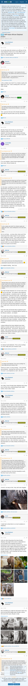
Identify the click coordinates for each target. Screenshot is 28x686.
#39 (26, 608)
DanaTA (7, 61)
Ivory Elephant (9, 42)
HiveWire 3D (11, 12)
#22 (26, 67)
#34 (26, 426)
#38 (26, 537)
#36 (26, 485)
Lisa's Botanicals (21, 12)
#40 (26, 655)
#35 (26, 455)
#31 (26, 358)
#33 (26, 400)
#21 (26, 47)
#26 (26, 175)
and (6, 138)
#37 (26, 521)
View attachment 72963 (7, 80)
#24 (26, 127)
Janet (6, 336)
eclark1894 (8, 142)
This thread (16, 15)
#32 (26, 383)
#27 (26, 221)
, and (10, 57)
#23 (26, 101)
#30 (26, 342)
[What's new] (26, 1)
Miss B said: (4, 258)
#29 (26, 277)
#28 (26, 255)
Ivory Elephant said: (6, 151)
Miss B (7, 96)
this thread (11, 28)
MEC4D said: (4, 70)
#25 (26, 148)
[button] (2, 2)
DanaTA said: (4, 224)
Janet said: (4, 361)
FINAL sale (19, 672)
